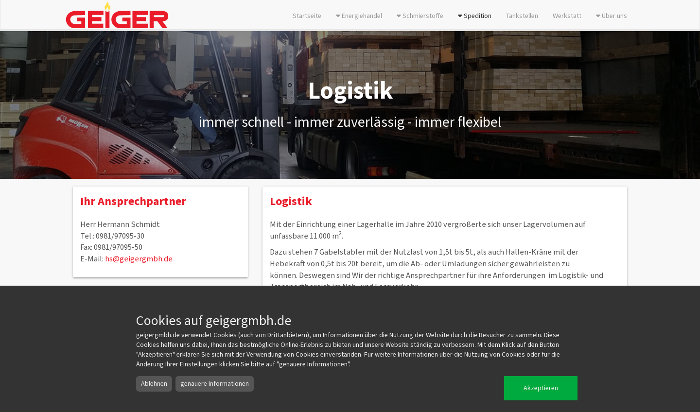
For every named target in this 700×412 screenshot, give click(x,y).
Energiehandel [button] (359, 16)
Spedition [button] (474, 16)
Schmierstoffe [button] (420, 16)
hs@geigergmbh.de (139, 259)
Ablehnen (154, 384)
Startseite (307, 16)
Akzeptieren (541, 388)
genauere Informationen (214, 384)
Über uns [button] (611, 16)
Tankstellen (522, 16)
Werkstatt (567, 16)
